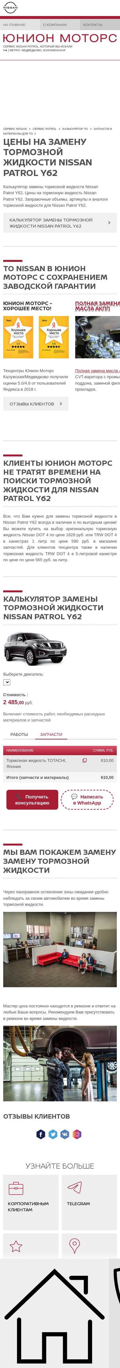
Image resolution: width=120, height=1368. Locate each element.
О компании (55, 24)
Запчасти (51, 734)
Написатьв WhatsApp (87, 799)
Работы (19, 734)
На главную (14, 24)
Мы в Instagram (77, 1134)
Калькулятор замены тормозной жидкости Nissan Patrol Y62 (51, 223)
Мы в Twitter (53, 1134)
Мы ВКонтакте (64, 1134)
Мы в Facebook (40, 1134)
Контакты (92, 24)
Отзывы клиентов (32, 404)
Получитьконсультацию (32, 799)
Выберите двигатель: (23, 674)
